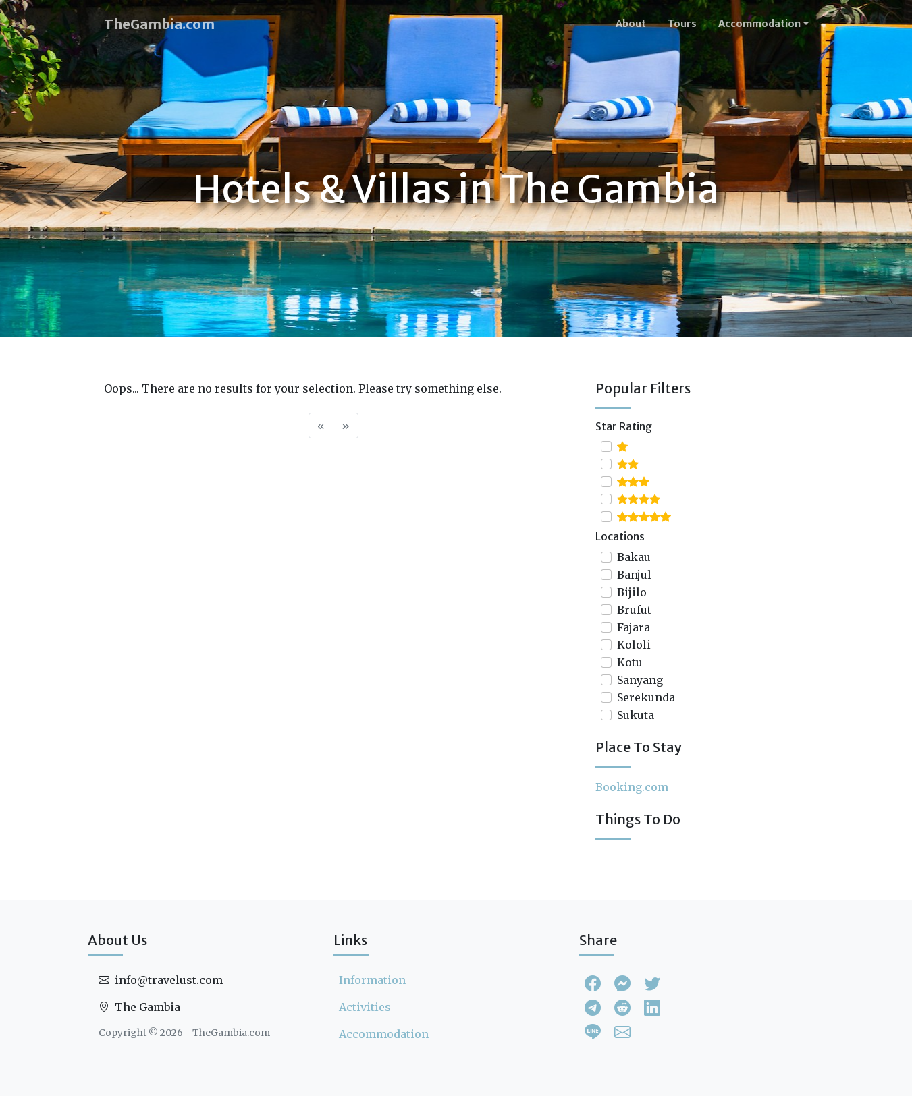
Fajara (633, 627)
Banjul (634, 574)
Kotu (630, 662)
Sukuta (635, 715)
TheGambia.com (159, 24)
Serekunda (646, 697)
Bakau (634, 557)
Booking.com (631, 787)
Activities (365, 1007)
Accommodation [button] (759, 24)
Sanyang (640, 680)
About (631, 24)
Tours (682, 24)
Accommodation (384, 1034)
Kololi (634, 645)
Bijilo (632, 592)
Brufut (634, 609)
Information (372, 980)
